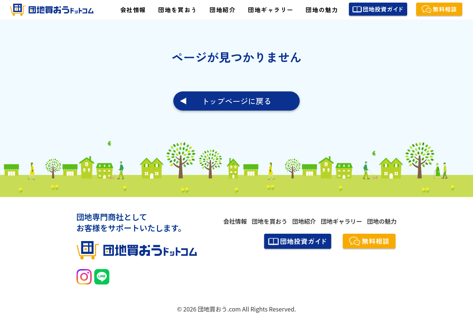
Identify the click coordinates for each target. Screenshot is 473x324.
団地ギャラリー (270, 9)
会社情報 (133, 9)
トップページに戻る (236, 101)
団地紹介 (222, 9)
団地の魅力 (322, 9)
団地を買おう (177, 9)
